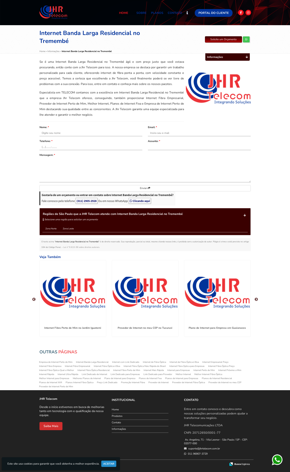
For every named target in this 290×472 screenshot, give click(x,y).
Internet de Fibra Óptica (154, 362)
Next (256, 299)
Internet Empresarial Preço (215, 362)
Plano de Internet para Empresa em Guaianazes (217, 328)
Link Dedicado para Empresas (125, 374)
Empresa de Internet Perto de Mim (55, 362)
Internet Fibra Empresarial (77, 366)
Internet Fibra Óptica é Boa (107, 366)
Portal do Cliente (213, 13)
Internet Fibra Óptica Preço (221, 366)
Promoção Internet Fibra (133, 382)
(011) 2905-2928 (87, 201)
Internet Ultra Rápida (68, 374)
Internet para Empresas (178, 370)
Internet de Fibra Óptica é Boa (184, 362)
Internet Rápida (46, 374)
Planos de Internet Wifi (50, 382)
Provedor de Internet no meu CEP (224, 382)
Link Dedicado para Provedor (157, 374)
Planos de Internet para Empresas (181, 378)
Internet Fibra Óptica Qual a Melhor (56, 370)
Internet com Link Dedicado (125, 362)
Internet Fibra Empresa (50, 366)
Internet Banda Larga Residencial (92, 362)
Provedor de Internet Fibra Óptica (188, 382)
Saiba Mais (51, 426)
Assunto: (154, 141)
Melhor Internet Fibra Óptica (208, 374)
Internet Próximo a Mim (229, 370)
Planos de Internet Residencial (217, 378)
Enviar (145, 188)
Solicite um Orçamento (223, 39)
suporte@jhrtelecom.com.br (204, 448)
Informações (119, 429)
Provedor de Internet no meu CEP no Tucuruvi (145, 328)
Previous (34, 299)
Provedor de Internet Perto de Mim (56, 386)
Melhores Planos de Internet (87, 378)
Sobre (141, 13)
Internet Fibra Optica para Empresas (187, 366)
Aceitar (108, 464)
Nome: (44, 127)
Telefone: (45, 141)
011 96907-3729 (197, 454)
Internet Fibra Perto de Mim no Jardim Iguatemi (72, 328)
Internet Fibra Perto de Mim (126, 370)
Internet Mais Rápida (154, 370)
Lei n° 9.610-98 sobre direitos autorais (81, 247)
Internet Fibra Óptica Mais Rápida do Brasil (145, 366)
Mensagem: (47, 155)
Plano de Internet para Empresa (119, 378)
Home (123, 13)
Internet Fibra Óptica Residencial (93, 370)
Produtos (117, 416)
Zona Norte (51, 228)
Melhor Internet (183, 374)
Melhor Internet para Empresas (54, 378)
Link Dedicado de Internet (94, 374)
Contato (175, 13)
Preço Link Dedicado (107, 382)
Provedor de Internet (158, 382)
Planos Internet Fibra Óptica (79, 382)
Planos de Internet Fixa (150, 378)
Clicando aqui (140, 201)
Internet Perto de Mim (204, 370)
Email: (152, 127)
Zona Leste (68, 228)
